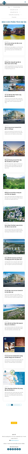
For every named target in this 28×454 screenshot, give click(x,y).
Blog (9, 7)
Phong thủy (14, 17)
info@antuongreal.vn (15, 440)
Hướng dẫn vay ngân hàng (14, 14)
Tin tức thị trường (16, 7)
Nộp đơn (14, 422)
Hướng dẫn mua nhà (14, 9)
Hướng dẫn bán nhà (14, 12)
